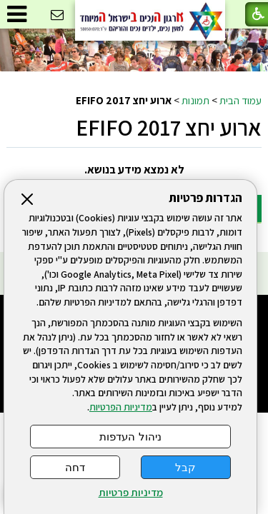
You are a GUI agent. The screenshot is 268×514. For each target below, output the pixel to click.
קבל (185, 467)
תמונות (195, 100)
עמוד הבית (240, 100)
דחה (75, 467)
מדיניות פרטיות (131, 492)
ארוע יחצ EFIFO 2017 (169, 127)
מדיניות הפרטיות (120, 406)
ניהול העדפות (130, 436)
